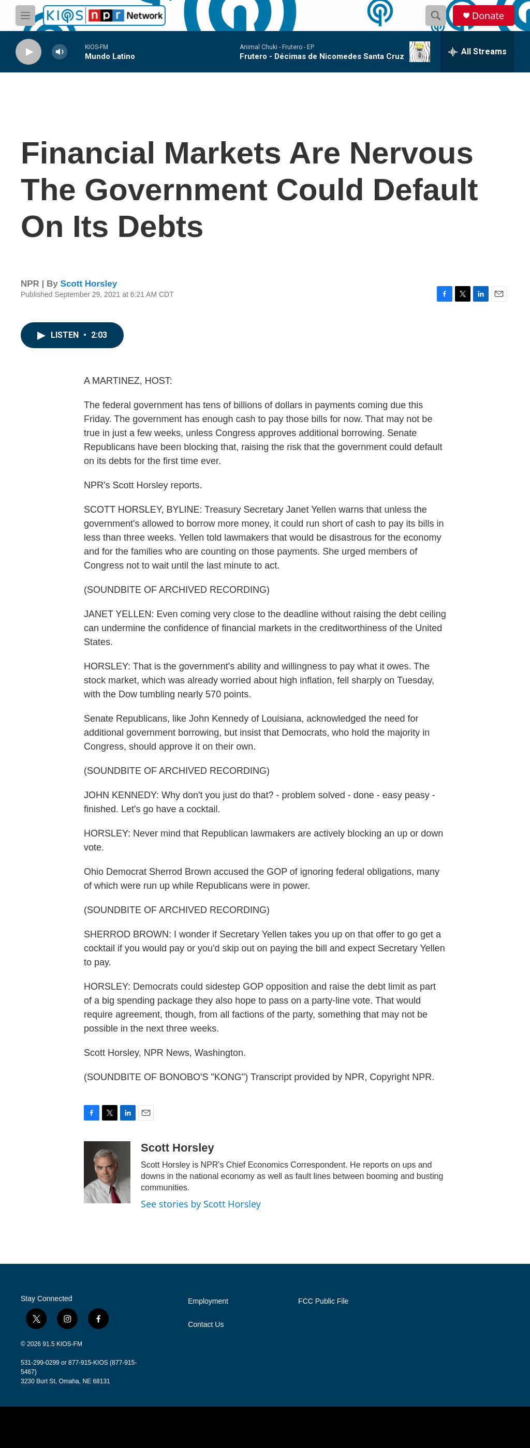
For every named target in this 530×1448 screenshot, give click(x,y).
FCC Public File (323, 1301)
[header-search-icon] (435, 15)
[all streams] (477, 51)
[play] (28, 52)
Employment (208, 1301)
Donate (488, 15)
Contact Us (206, 1324)
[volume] (59, 52)
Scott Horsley (89, 284)
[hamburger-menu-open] (25, 15)
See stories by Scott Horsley (201, 1204)
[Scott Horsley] (107, 1172)
